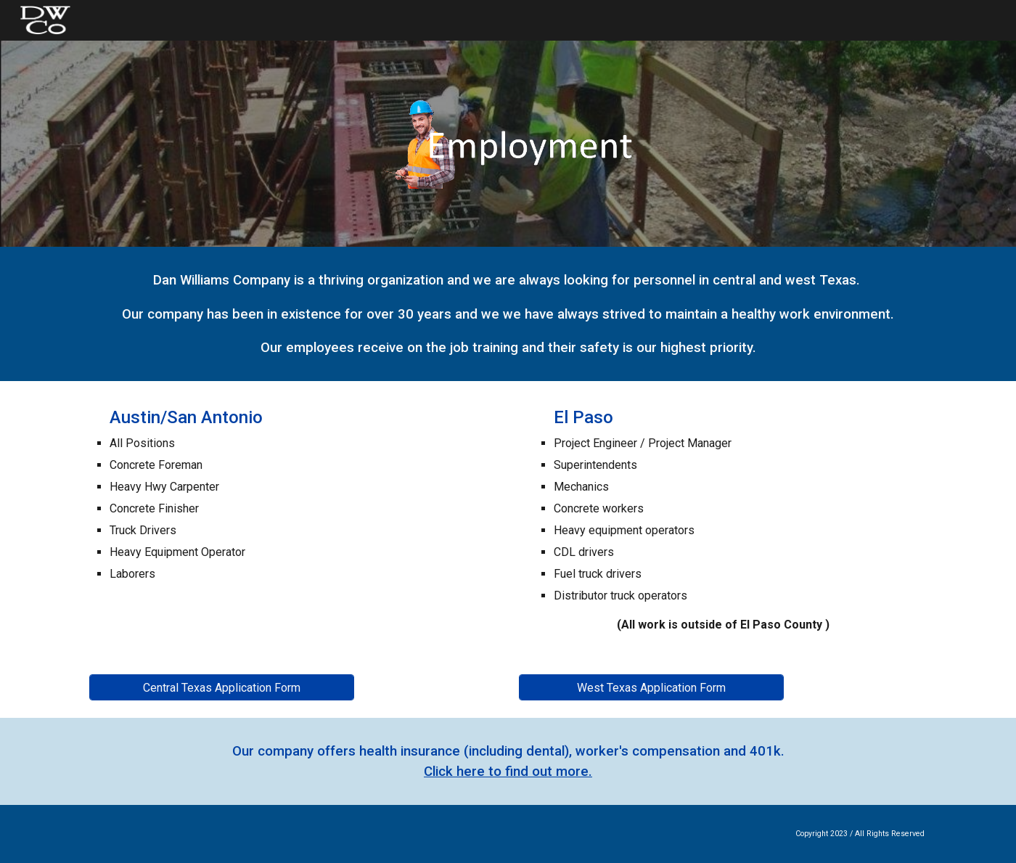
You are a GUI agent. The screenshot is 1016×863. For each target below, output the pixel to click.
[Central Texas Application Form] (221, 687)
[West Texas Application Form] (651, 687)
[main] (508, 314)
